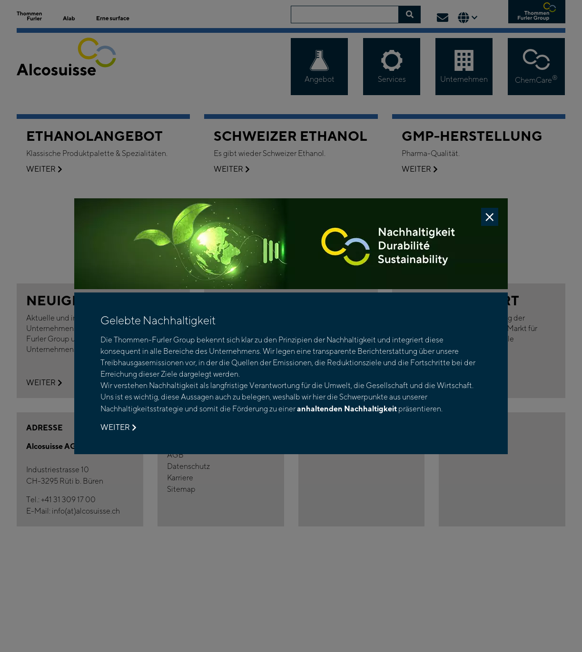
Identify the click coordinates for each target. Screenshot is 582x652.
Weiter (118, 427)
